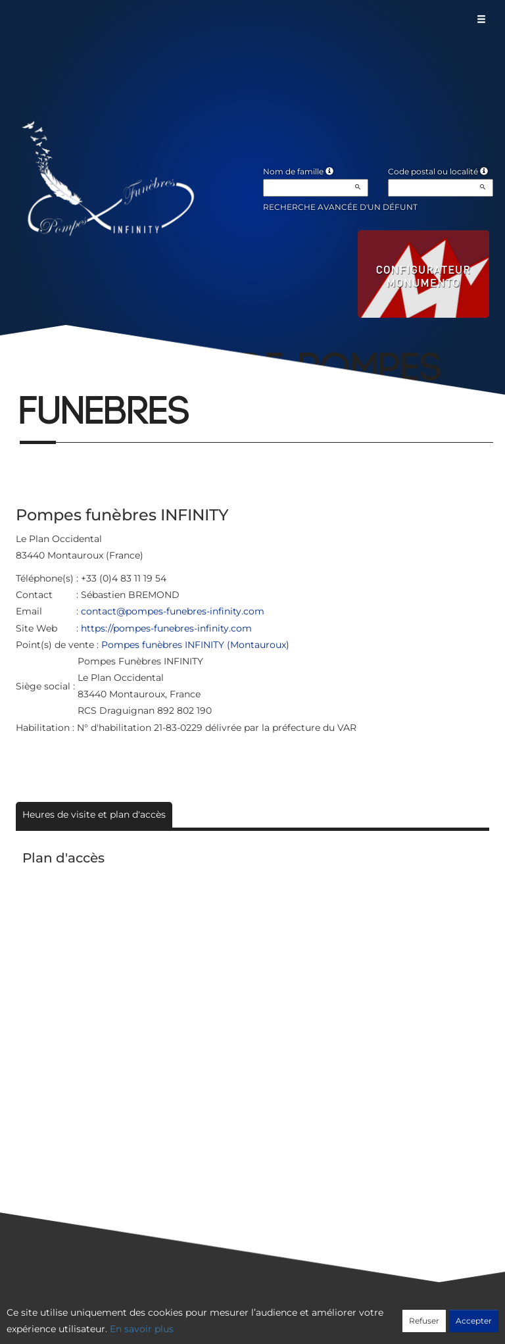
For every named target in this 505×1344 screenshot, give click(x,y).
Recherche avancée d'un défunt (340, 207)
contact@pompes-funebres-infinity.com (172, 611)
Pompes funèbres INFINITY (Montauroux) (195, 645)
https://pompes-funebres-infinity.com (166, 628)
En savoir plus (142, 1329)
